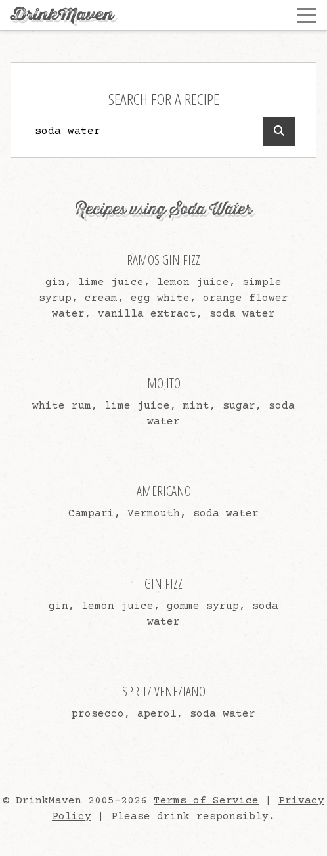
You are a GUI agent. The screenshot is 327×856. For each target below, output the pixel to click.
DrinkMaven (62, 15)
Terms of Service (206, 801)
